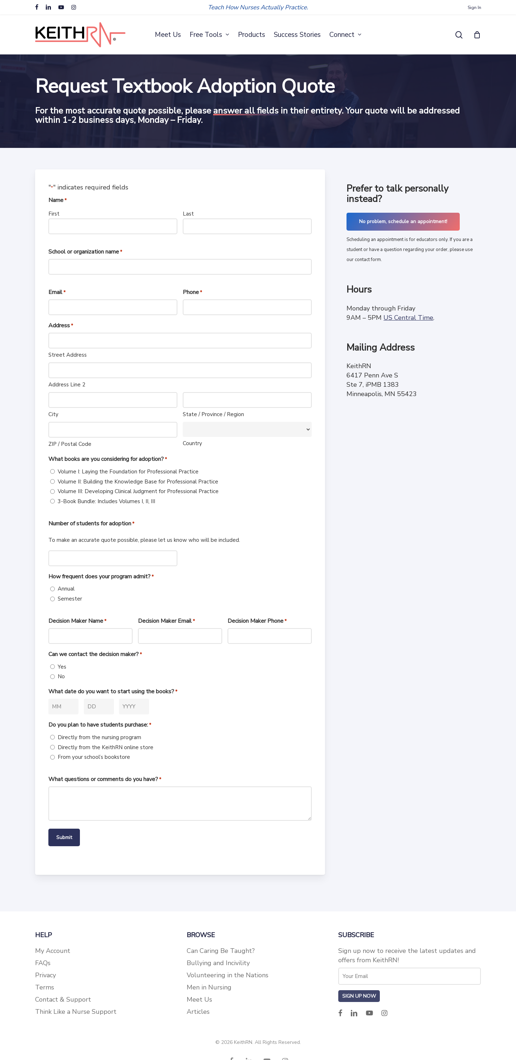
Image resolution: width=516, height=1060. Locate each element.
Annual (66, 588)
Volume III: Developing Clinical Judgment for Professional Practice (138, 491)
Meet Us (199, 999)
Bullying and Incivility (218, 963)
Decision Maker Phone (257, 621)
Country (192, 443)
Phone (192, 292)
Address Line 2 (66, 384)
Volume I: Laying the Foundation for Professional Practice (128, 471)
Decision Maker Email (166, 621)
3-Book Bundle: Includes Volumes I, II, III (106, 501)
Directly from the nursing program (99, 737)
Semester (70, 598)
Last (188, 213)
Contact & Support (63, 999)
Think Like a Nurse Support (75, 1011)
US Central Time (408, 317)
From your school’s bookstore (94, 757)
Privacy (45, 975)
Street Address (67, 354)
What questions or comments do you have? (104, 779)
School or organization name (85, 252)
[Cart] (477, 35)
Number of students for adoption (91, 524)
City (53, 414)
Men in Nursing (209, 987)
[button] (403, 222)
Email (57, 292)
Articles (198, 1011)
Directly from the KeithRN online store (105, 747)
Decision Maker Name (77, 621)
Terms (44, 987)
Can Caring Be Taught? (221, 950)
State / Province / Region (213, 414)
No (61, 676)
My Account (52, 950)
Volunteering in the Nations (227, 975)
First (53, 213)
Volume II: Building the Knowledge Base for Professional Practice (138, 481)
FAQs (43, 963)
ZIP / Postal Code (69, 444)
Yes (62, 666)
